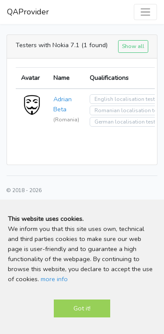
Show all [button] (133, 46)
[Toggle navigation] (145, 12)
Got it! (82, 308)
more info (54, 279)
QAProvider (28, 12)
